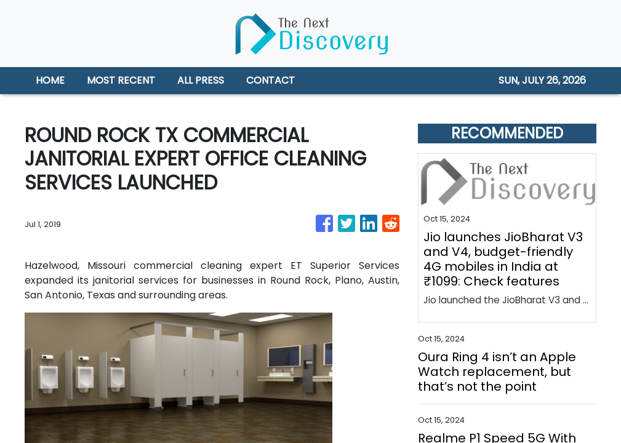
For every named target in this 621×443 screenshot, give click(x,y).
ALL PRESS (200, 80)
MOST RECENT (121, 80)
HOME (50, 80)
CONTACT (270, 80)
